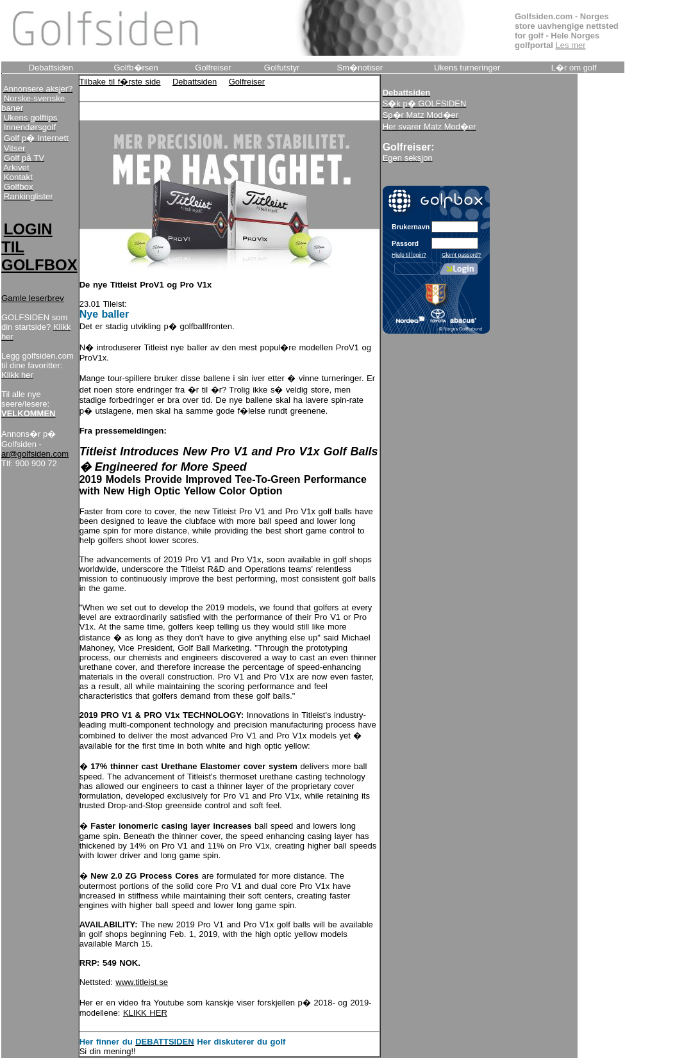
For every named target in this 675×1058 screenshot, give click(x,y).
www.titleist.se (141, 982)
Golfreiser (247, 81)
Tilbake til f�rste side (120, 81)
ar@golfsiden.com (35, 454)
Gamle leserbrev (32, 298)
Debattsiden (194, 81)
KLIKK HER (145, 1013)
